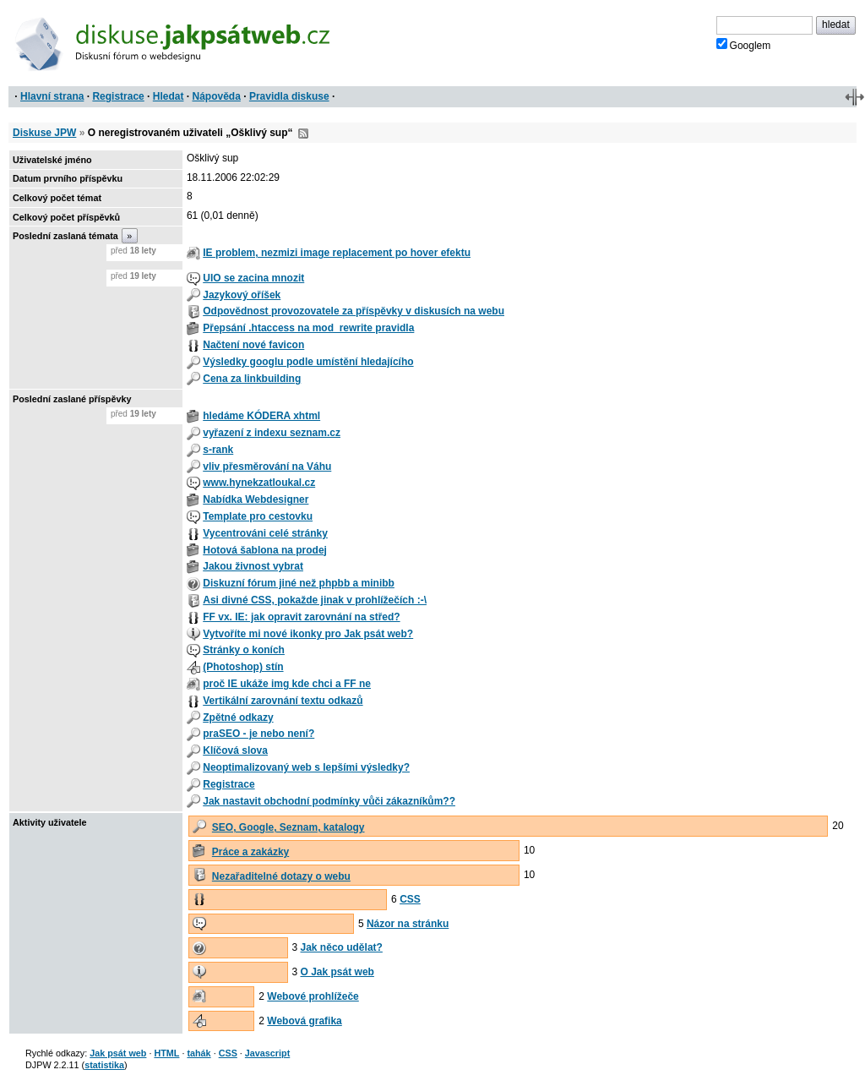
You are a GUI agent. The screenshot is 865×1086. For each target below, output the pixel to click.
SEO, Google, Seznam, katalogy (288, 827)
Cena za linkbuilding (252, 379)
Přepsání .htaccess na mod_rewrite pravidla (308, 328)
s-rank (218, 450)
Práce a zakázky (250, 852)
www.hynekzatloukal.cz (259, 482)
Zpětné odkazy (238, 717)
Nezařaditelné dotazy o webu (281, 876)
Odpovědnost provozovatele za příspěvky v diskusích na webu (353, 311)
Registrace (118, 96)
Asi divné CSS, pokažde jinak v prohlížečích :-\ (315, 600)
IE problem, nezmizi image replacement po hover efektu (337, 253)
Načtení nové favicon (253, 345)
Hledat (168, 96)
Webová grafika (304, 1021)
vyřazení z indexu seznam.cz (271, 433)
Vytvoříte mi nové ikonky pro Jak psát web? (308, 634)
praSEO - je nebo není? (258, 733)
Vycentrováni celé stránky (265, 533)
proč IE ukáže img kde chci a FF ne (287, 684)
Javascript (267, 1053)
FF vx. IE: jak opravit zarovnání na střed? (301, 617)
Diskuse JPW (44, 133)
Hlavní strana (52, 96)
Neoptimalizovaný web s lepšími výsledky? (306, 767)
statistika (104, 1065)
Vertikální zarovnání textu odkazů (282, 701)
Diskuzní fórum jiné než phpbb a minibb (298, 583)
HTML (166, 1053)
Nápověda (217, 96)
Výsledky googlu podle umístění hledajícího (308, 362)
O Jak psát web (337, 972)
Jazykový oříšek (241, 295)
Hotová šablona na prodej (265, 550)
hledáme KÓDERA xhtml (261, 416)
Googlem (743, 45)
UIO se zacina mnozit (253, 278)
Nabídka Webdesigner (255, 499)
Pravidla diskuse (289, 96)
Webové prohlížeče (312, 996)
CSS (410, 899)
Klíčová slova (235, 750)
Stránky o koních (244, 650)
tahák (198, 1053)
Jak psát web (118, 1053)
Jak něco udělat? (342, 947)
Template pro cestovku (258, 516)
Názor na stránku (408, 924)
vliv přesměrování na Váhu (267, 466)
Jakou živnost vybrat (253, 566)
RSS (303, 133)
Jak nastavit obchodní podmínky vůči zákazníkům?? (329, 801)
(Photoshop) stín (243, 667)
